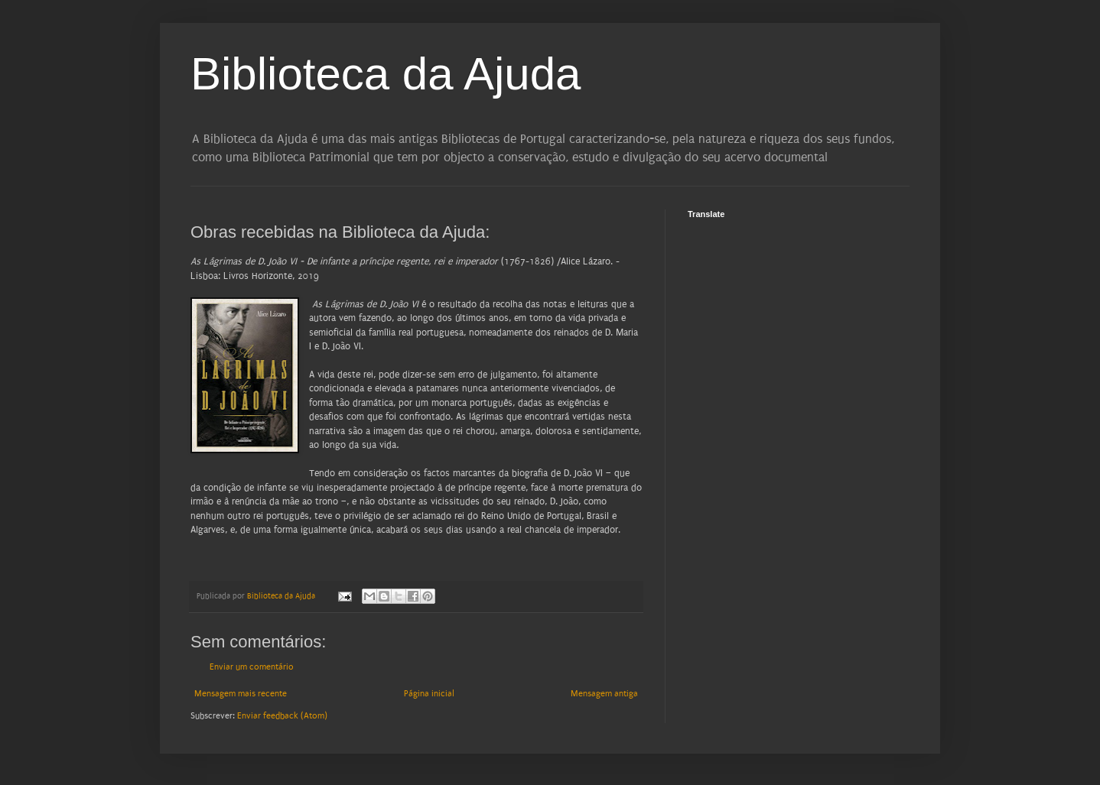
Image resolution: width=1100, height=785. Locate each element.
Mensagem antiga (604, 694)
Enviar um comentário (252, 667)
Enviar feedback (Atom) (282, 716)
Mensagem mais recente (240, 694)
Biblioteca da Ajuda (385, 73)
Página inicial (429, 694)
